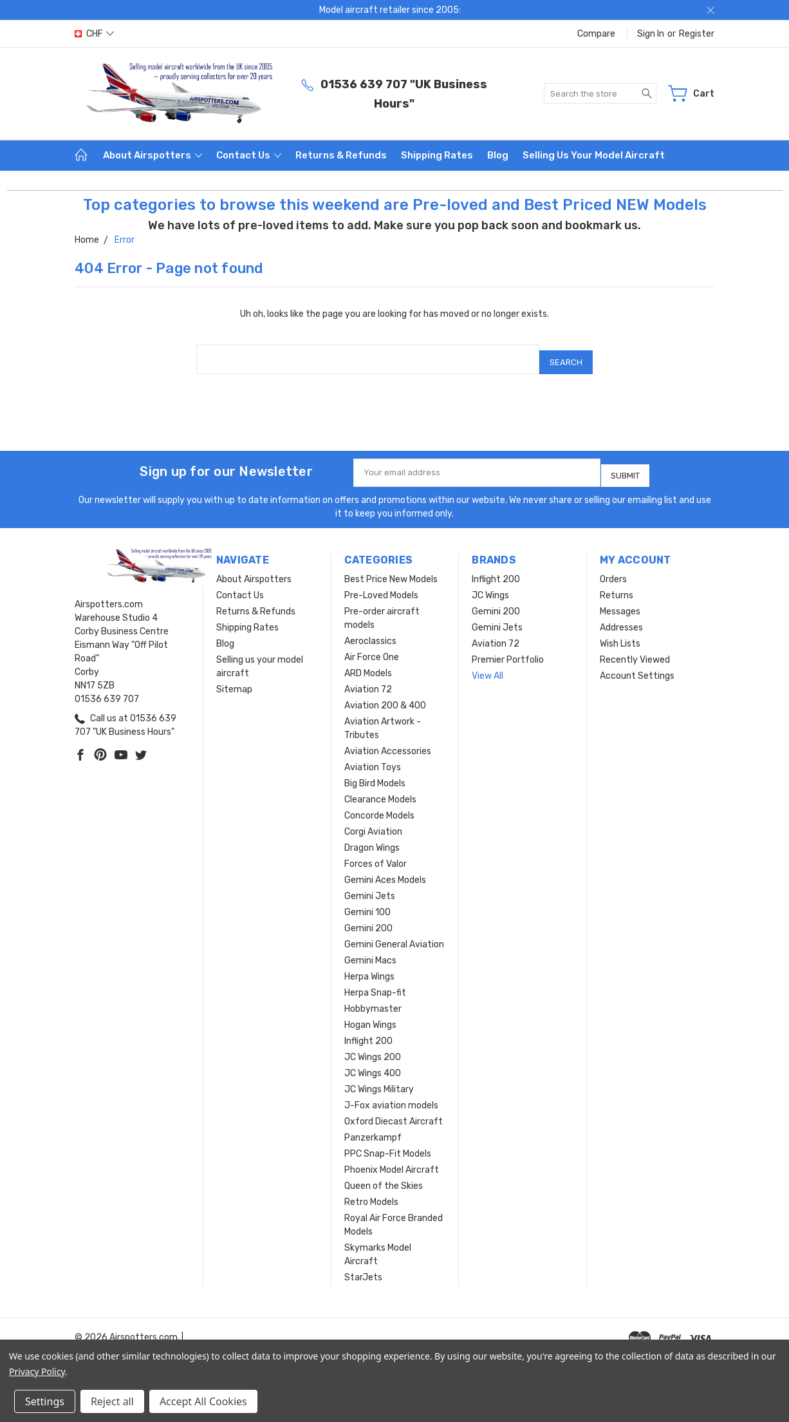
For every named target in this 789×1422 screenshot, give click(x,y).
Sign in (650, 33)
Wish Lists (620, 633)
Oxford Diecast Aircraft (393, 1111)
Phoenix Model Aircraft (391, 1159)
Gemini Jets (369, 885)
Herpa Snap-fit (375, 982)
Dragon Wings (372, 837)
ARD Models (368, 663)
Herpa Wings (369, 966)
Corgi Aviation (373, 821)
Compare (596, 33)
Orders (613, 569)
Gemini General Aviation (394, 934)
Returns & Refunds (341, 155)
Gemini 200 (368, 918)
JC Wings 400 (372, 1062)
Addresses (621, 617)
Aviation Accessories (387, 740)
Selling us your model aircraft (594, 155)
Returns (616, 585)
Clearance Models (380, 789)
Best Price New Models (391, 569)
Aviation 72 (368, 679)
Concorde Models (379, 805)
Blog (497, 155)
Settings (44, 1401)
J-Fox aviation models (391, 1095)
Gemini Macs (370, 950)
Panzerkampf (373, 1127)
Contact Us (248, 155)
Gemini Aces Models (385, 869)
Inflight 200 (368, 1030)
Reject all (112, 1401)
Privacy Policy (37, 1371)
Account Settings (637, 665)
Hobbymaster (373, 998)
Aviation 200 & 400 (385, 695)
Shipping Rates (437, 155)
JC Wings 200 (372, 1046)
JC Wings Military (379, 1079)
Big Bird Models (374, 773)
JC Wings (490, 585)
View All (487, 665)
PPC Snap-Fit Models (387, 1143)
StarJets (363, 1267)
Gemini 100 (367, 901)
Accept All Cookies (203, 1401)
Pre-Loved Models (381, 585)
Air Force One (371, 646)
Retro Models (371, 1191)
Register (696, 33)
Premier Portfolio (508, 649)
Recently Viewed (635, 649)
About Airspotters (152, 155)
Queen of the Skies (383, 1175)
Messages (620, 601)
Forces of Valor (375, 853)
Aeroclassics (370, 630)
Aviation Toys (372, 757)
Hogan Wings (370, 1014)
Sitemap (234, 679)
